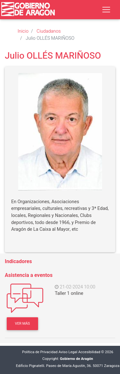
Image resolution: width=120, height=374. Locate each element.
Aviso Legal (68, 352)
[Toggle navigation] (106, 10)
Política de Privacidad (40, 352)
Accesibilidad (89, 352)
